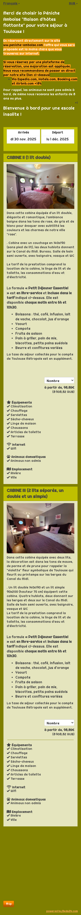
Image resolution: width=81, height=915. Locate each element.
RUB (73, 3)
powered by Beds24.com (62, 911)
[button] (12, 186)
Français (11, 3)
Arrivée (23, 132)
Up (9, 903)
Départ (57, 132)
